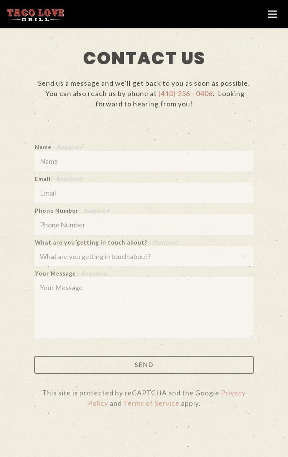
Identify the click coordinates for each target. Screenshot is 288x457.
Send (144, 364)
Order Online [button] (144, 448)
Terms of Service (151, 403)
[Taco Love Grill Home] (35, 14)
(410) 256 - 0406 (185, 93)
